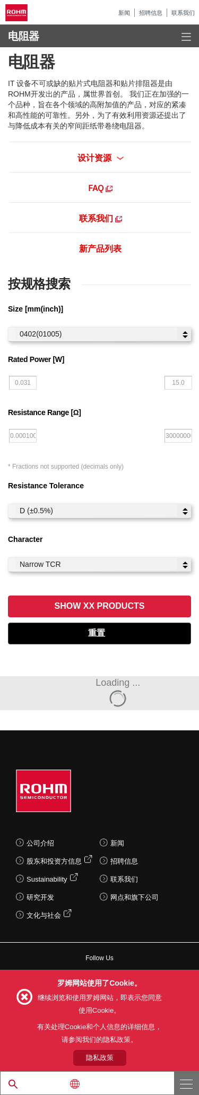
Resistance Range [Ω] (44, 412)
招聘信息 (150, 13)
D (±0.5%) (96, 510)
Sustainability (47, 879)
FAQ (100, 187)
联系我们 (183, 13)
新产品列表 (100, 248)
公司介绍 (40, 843)
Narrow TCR (96, 564)
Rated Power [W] (36, 359)
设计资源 (100, 157)
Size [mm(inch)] (35, 309)
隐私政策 (100, 1058)
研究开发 (40, 897)
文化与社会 (44, 915)
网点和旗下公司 (134, 897)
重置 (96, 632)
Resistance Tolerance (46, 485)
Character (25, 539)
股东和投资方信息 (54, 861)
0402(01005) (96, 333)
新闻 (124, 13)
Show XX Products (100, 605)
